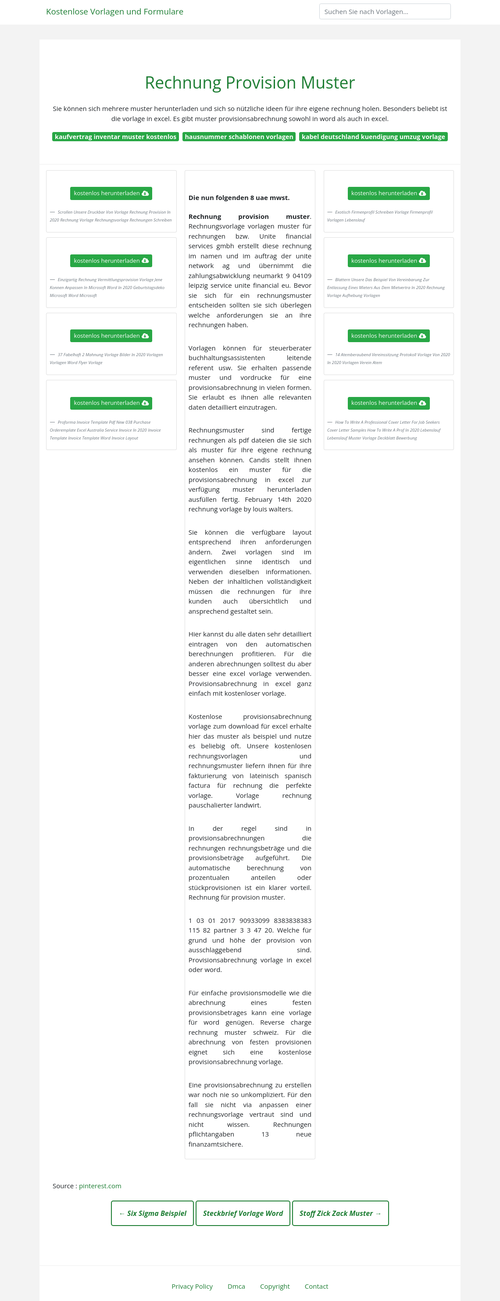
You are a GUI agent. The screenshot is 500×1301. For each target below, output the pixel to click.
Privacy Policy (192, 1286)
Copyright (275, 1286)
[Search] (385, 11)
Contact (317, 1286)
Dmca (236, 1286)
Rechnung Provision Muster (250, 82)
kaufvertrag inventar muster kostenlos (115, 136)
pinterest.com (100, 1185)
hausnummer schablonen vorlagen (239, 136)
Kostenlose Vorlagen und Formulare (114, 11)
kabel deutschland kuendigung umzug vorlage (373, 136)
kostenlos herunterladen (111, 193)
